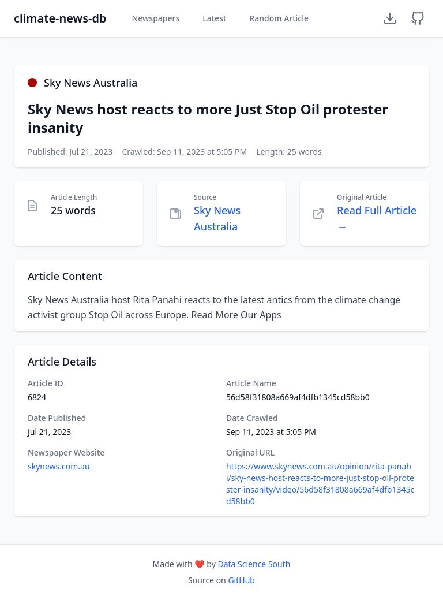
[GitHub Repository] (417, 18)
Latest (214, 18)
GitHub (241, 580)
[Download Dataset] (389, 18)
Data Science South (253, 563)
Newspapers (155, 18)
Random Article (279, 18)
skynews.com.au (59, 466)
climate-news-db (60, 18)
